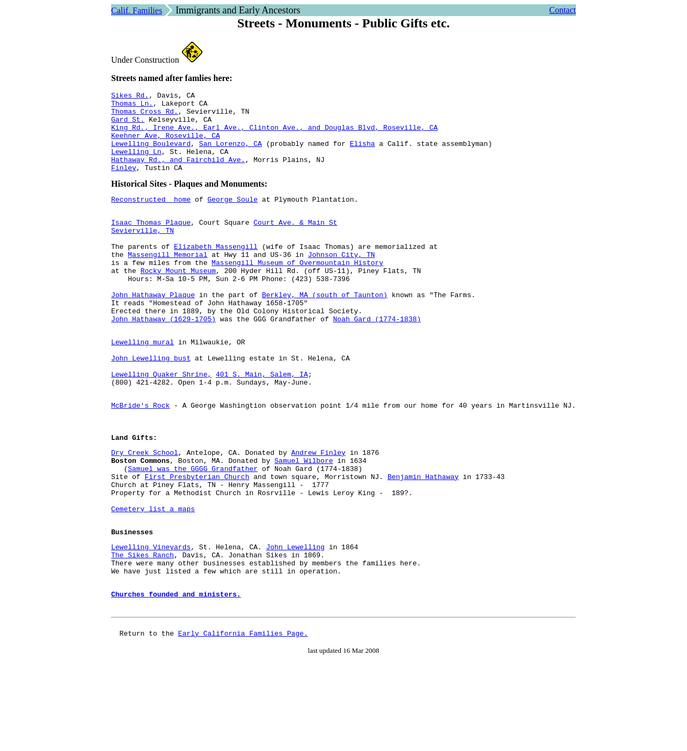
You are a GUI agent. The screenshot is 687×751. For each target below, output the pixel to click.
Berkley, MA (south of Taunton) (325, 330)
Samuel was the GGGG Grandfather (193, 534)
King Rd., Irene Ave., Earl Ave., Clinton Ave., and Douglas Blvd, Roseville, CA (274, 135)
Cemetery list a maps (153, 582)
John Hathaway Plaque (153, 330)
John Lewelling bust (151, 404)
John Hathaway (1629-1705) (163, 359)
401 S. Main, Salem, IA (262, 424)
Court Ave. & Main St (295, 243)
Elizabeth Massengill (216, 272)
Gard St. (127, 125)
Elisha (362, 154)
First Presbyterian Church (197, 544)
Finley (123, 183)
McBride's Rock (140, 460)
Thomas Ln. (132, 106)
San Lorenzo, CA (230, 154)
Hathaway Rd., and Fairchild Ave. (178, 174)
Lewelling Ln (136, 164)
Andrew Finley (318, 515)
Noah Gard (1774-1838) (377, 359)
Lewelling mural (142, 385)
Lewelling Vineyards (151, 625)
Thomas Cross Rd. (144, 116)
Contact (562, 9)
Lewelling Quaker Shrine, (161, 424)
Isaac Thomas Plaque (151, 243)
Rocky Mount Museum (178, 301)
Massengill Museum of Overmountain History (297, 291)
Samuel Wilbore (303, 524)
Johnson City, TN (341, 281)
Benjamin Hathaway (423, 544)
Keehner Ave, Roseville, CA (165, 145)
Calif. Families (136, 10)
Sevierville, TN (142, 252)
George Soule (233, 217)
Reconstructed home (151, 217)
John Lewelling (295, 625)
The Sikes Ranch (142, 635)
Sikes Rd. (130, 96)
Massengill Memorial (167, 281)
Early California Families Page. (243, 725)
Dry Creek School (144, 515)
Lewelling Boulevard (151, 154)
